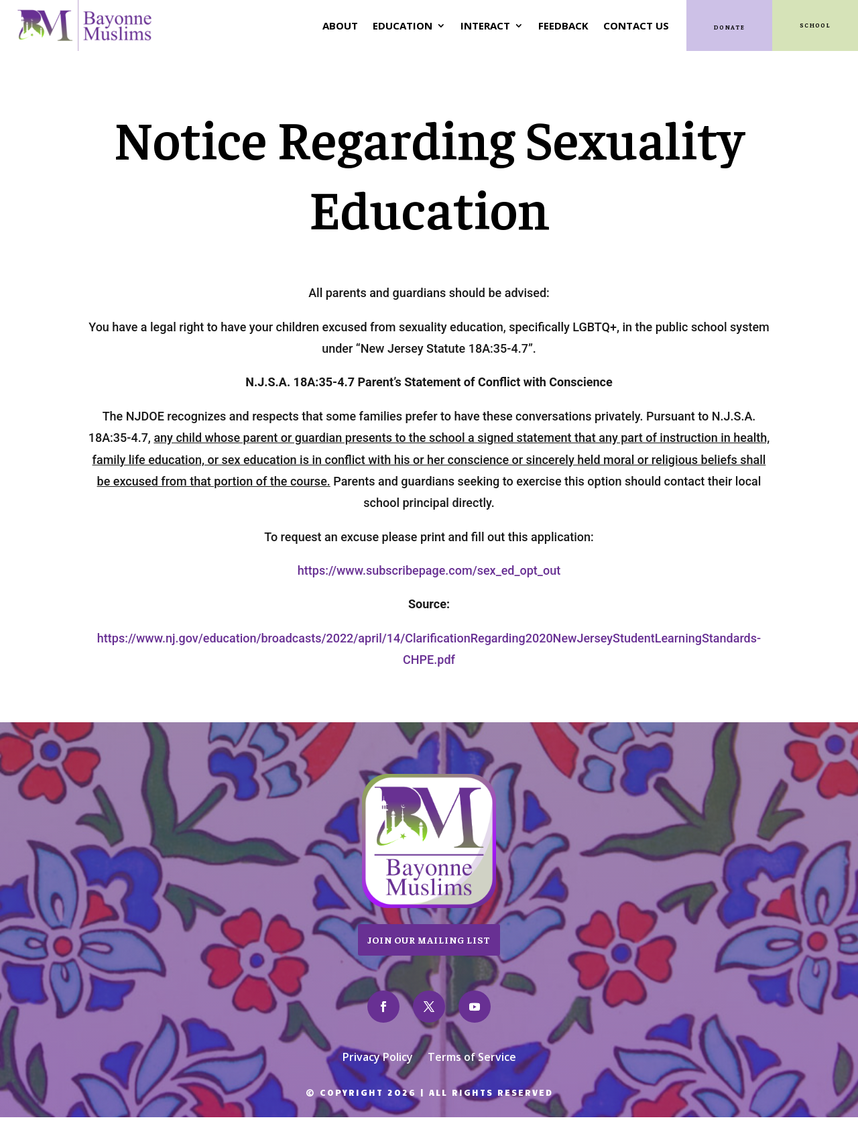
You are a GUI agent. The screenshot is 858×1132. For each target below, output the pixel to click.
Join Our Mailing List (429, 939)
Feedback (563, 25)
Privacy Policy (378, 1058)
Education (402, 25)
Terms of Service (472, 1058)
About (340, 25)
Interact (485, 25)
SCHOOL (815, 25)
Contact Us (636, 25)
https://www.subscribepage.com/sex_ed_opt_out (429, 570)
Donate (729, 27)
